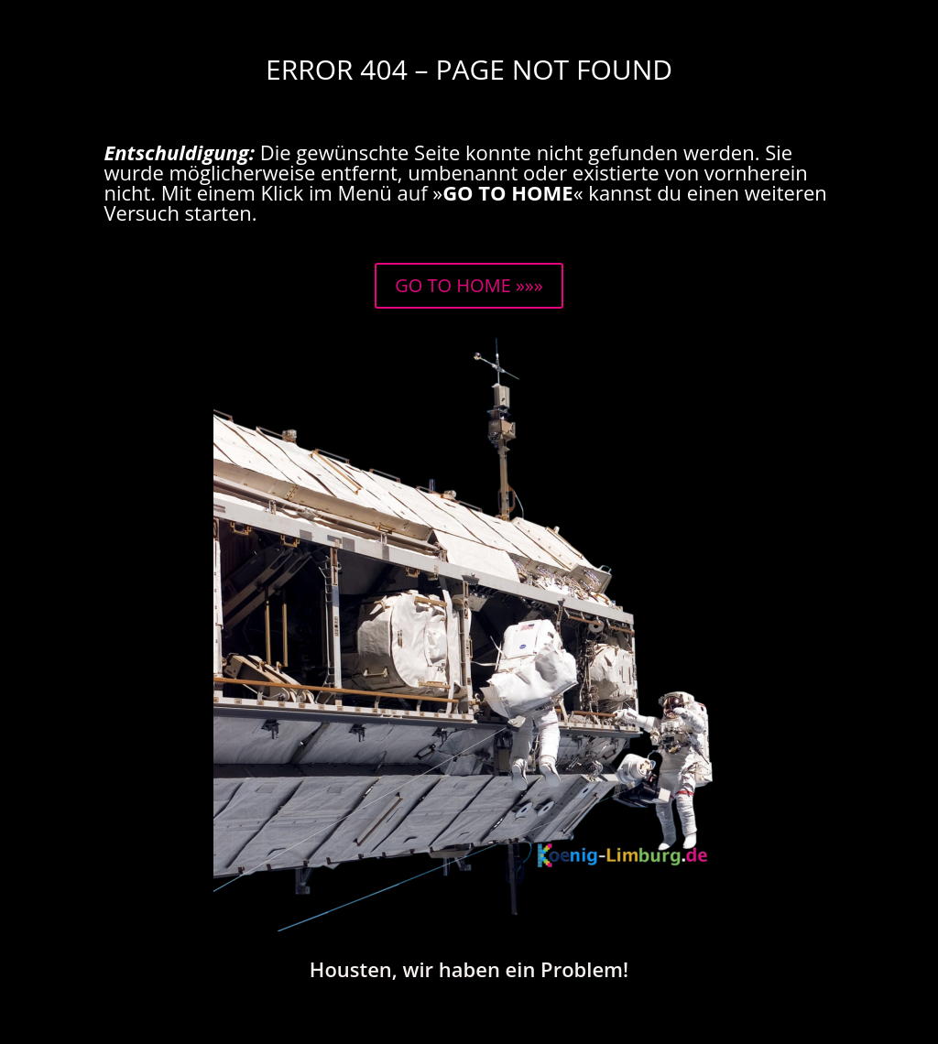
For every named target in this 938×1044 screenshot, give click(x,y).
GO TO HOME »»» (468, 285)
